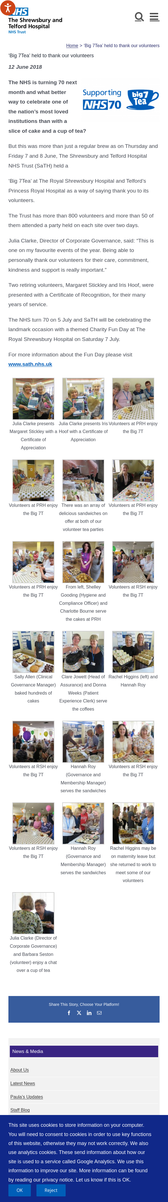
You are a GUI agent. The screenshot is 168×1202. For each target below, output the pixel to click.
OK (20, 1190)
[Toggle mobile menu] (155, 16)
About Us (19, 1070)
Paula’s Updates (26, 1097)
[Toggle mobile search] (139, 16)
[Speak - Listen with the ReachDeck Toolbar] (7, 7)
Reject (51, 1190)
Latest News (22, 1083)
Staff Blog (20, 1110)
